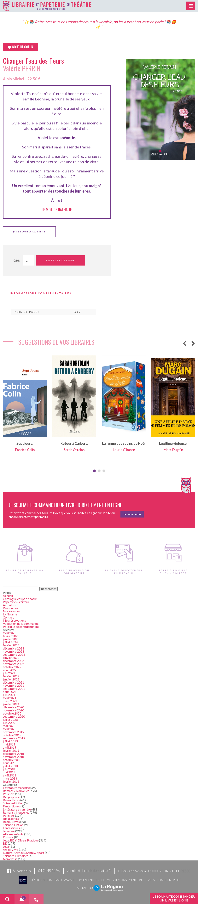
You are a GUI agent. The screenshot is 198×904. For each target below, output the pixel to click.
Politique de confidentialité (21, 626)
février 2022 (11, 676)
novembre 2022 (13, 664)
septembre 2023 (14, 654)
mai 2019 (9, 744)
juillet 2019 (10, 741)
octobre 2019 (12, 735)
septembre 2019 (14, 738)
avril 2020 (9, 729)
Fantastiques (11, 806)
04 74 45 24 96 (49, 870)
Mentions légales (142, 880)
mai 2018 (9, 772)
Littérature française (16, 787)
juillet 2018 (10, 766)
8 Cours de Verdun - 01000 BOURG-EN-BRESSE (154, 871)
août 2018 (9, 763)
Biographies (11, 797)
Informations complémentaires (40, 293)
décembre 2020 (13, 707)
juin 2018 (9, 769)
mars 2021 (10, 701)
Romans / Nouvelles (16, 791)
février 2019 (11, 750)
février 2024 (11, 645)
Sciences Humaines (15, 856)
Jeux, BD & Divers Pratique (20, 840)
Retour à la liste (29, 231)
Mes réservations (14, 620)
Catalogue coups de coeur (20, 599)
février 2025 (11, 636)
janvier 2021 (11, 704)
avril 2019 (9, 747)
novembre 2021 (13, 685)
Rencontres (10, 608)
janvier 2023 (11, 657)
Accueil (8, 595)
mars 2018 (10, 778)
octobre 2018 (12, 760)
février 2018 (11, 781)
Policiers (9, 794)
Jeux (6, 846)
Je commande (132, 514)
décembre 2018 (13, 753)
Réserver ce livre (60, 260)
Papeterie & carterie (16, 602)
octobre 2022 (12, 667)
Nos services (11, 611)
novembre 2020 (13, 710)
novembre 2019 (13, 732)
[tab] (40, 293)
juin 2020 (9, 722)
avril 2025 (9, 633)
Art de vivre (10, 849)
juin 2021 (9, 695)
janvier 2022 (11, 679)
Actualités (9, 605)
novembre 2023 (13, 651)
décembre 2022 (13, 660)
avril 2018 (9, 775)
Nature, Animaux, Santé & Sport (23, 852)
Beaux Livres (11, 800)
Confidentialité (169, 880)
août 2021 (9, 691)
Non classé (10, 859)
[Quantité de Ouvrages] (28, 260)
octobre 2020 (12, 713)
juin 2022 (9, 673)
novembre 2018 (13, 756)
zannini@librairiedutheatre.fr (89, 870)
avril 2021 (9, 698)
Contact (8, 617)
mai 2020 (9, 725)
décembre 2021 (13, 682)
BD (5, 843)
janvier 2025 (11, 639)
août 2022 (9, 670)
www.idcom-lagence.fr (81, 880)
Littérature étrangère (17, 809)
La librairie (10, 614)
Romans (8, 837)
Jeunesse (9, 831)
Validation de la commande (20, 623)
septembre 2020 (14, 716)
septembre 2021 (14, 688)
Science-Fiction (13, 803)
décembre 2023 (13, 648)
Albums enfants (13, 834)
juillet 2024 (10, 642)
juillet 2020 (10, 719)
